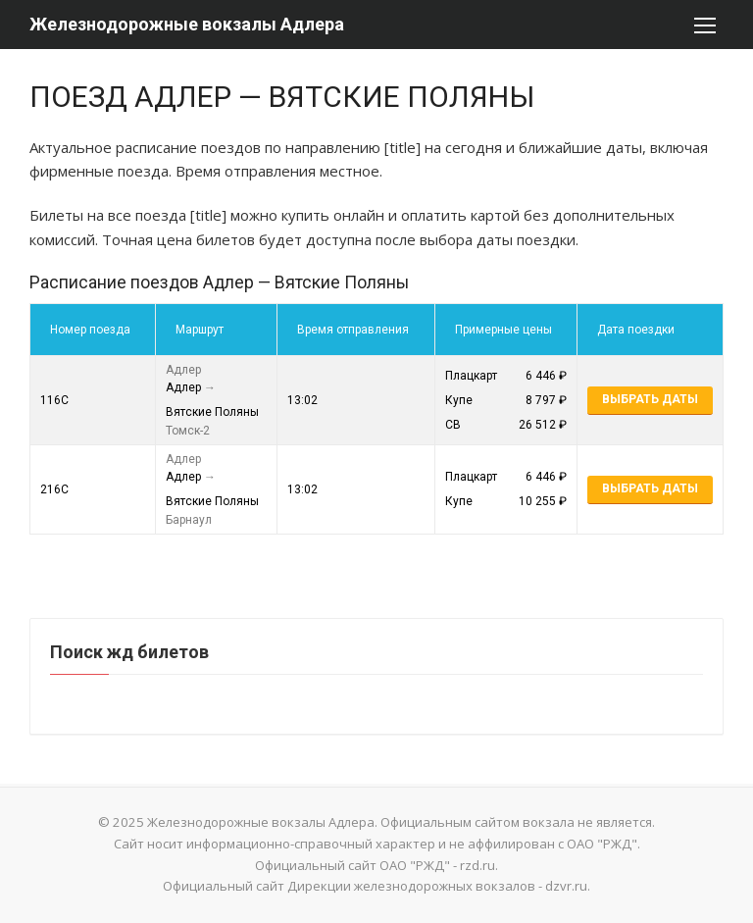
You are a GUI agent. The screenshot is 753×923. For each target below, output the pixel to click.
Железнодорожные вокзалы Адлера (186, 24)
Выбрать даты (650, 399)
